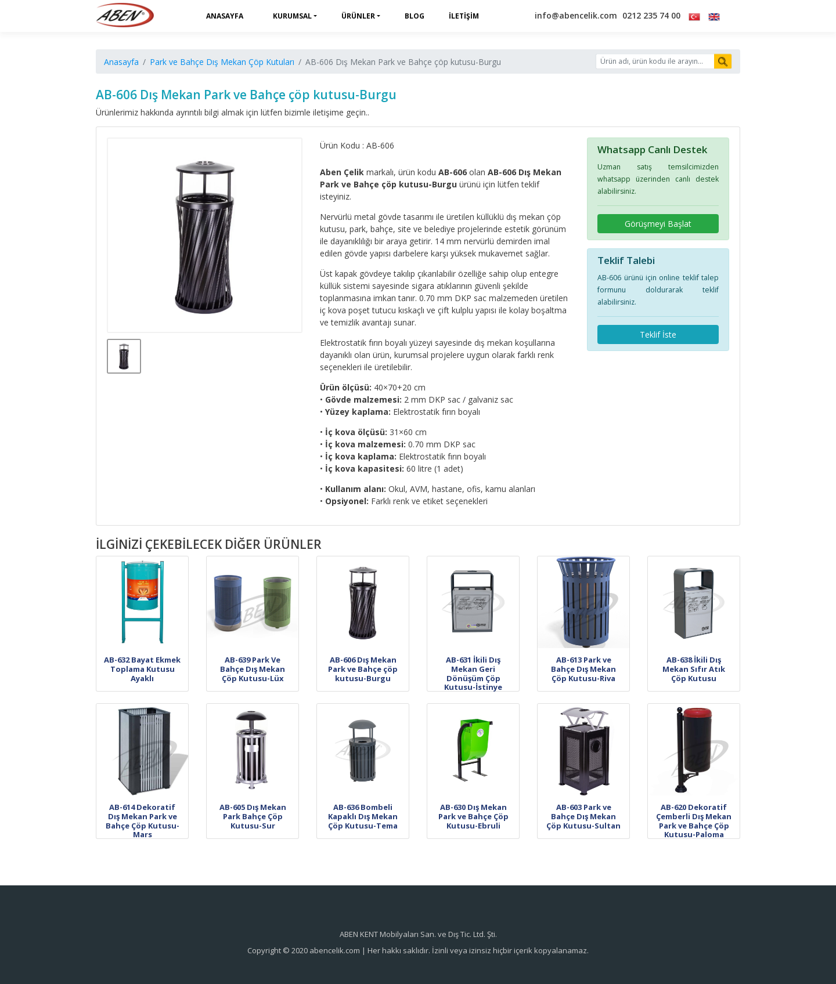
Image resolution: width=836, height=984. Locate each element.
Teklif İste (658, 334)
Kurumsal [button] (292, 16)
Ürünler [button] (358, 16)
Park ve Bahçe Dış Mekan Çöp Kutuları (222, 61)
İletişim (464, 16)
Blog (414, 16)
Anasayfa (224, 16)
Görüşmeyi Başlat (658, 223)
